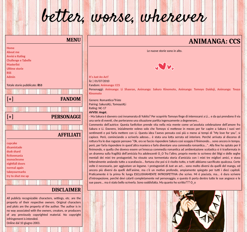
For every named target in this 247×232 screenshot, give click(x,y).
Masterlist (13, 64)
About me (13, 52)
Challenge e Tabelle (19, 60)
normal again (15, 168)
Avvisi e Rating (16, 56)
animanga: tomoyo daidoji (196, 89)
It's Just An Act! (99, 77)
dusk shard (14, 151)
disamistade (14, 147)
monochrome (15, 159)
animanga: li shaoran (120, 89)
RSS (9, 73)
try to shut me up (18, 176)
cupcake (12, 143)
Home (10, 48)
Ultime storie (15, 68)
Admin (11, 77)
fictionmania (15, 155)
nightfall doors (16, 163)
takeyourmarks (16, 172)
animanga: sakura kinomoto (156, 89)
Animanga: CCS (110, 85)
